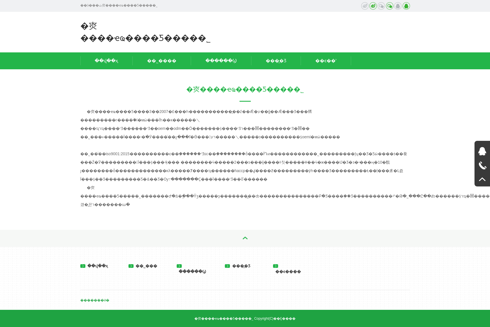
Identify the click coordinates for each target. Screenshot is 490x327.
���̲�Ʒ (276, 60)
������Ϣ (221, 60)
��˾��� (143, 266)
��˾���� (161, 60)
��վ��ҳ (106, 60)
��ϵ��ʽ (325, 60)
